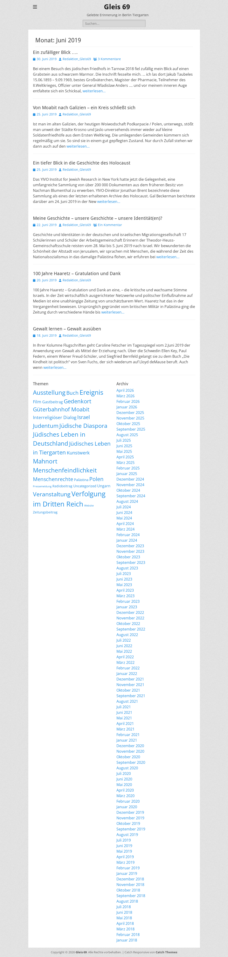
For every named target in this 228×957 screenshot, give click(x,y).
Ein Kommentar (110, 225)
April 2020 (125, 790)
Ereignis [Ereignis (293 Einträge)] (91, 392)
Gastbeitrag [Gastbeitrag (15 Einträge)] (52, 401)
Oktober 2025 (128, 423)
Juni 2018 (124, 912)
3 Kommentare (109, 59)
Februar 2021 (128, 734)
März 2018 (125, 929)
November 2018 (130, 884)
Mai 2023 (124, 584)
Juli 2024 (123, 507)
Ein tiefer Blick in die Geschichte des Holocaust (81, 163)
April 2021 (125, 723)
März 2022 (125, 662)
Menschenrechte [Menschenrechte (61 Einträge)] (53, 479)
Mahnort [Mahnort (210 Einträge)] (45, 461)
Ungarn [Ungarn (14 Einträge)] (103, 485)
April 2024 (125, 523)
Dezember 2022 (130, 612)
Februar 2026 (128, 401)
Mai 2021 (124, 718)
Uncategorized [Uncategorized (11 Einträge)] (84, 486)
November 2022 (130, 618)
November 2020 (130, 751)
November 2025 (130, 418)
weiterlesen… (94, 90)
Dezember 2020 (130, 745)
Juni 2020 (124, 779)
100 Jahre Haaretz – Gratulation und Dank (77, 273)
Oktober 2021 (128, 690)
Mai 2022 (124, 651)
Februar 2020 (128, 801)
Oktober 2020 (128, 756)
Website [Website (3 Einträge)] (89, 505)
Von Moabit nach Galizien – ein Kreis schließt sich (84, 107)
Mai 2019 (124, 851)
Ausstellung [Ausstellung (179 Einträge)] (49, 392)
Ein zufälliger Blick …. (55, 52)
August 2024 (127, 501)
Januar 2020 (126, 806)
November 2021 (130, 684)
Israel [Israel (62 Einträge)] (83, 417)
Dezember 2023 (130, 545)
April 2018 (125, 923)
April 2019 (125, 856)
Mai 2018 (124, 917)
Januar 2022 (126, 673)
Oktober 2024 (128, 490)
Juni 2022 (124, 645)
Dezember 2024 (130, 479)
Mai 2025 (124, 451)
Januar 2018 (126, 940)
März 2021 (125, 729)
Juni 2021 (124, 712)
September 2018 (130, 895)
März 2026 (125, 395)
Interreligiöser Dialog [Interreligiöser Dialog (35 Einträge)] (54, 417)
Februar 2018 (128, 934)
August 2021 (127, 701)
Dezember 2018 (130, 879)
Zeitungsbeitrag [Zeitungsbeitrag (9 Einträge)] (45, 512)
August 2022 (127, 634)
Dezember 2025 (130, 412)
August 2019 (127, 834)
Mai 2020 (124, 784)
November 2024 (130, 484)
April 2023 (125, 590)
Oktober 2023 (128, 556)
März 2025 (125, 462)
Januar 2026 (126, 407)
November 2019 (130, 817)
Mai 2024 (124, 518)
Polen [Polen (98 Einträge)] (96, 479)
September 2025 (130, 429)
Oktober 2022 (128, 623)
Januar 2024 (126, 540)
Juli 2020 (123, 773)
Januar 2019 (126, 873)
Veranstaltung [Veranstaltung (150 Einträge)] (52, 494)
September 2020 (130, 762)
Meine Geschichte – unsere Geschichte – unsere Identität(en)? (97, 218)
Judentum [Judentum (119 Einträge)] (45, 425)
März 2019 (125, 862)
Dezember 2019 (130, 812)
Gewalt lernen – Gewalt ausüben (67, 329)
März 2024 (125, 529)
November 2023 (130, 551)
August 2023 (127, 568)
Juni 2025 (124, 445)
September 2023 (130, 562)
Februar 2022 (128, 668)
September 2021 (130, 695)
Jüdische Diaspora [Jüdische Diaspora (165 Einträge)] (83, 425)
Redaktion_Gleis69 (77, 59)
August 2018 (127, 901)
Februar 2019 (128, 867)
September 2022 (130, 629)
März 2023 (125, 595)
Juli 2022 (123, 640)
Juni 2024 (124, 512)
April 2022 (125, 656)
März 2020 (125, 795)
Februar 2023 (128, 601)
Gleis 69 (117, 7)
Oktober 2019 (128, 823)
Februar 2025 (128, 468)
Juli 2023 (123, 573)
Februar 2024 (128, 534)
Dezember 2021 (130, 679)
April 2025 (125, 457)
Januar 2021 (126, 740)
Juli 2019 (123, 840)
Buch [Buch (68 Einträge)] (72, 392)
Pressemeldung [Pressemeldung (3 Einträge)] (42, 486)
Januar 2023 (126, 606)
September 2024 (130, 495)
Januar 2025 (126, 473)
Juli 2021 (123, 706)
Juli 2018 (123, 906)
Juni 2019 (124, 845)
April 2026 (125, 390)
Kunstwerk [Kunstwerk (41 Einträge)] (78, 453)
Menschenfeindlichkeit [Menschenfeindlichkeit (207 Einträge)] (65, 470)
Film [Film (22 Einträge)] (37, 401)
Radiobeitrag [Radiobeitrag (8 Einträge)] (62, 486)
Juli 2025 (123, 440)
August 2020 (127, 768)
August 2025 (127, 434)
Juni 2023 (124, 579)
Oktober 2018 (128, 890)
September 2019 (130, 829)
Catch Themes (166, 952)
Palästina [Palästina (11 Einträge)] (81, 479)
